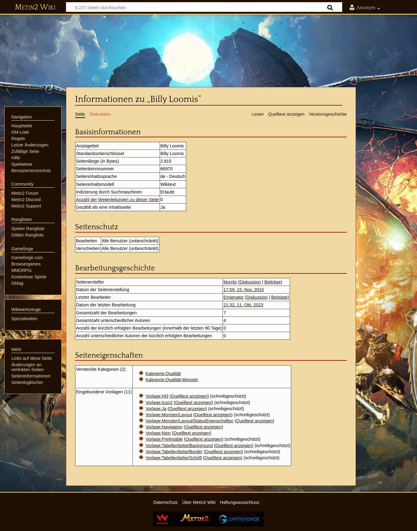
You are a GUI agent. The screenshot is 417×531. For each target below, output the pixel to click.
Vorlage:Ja (156, 408)
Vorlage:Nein (158, 433)
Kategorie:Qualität (163, 373)
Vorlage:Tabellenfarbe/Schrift (174, 457)
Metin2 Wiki (35, 7)
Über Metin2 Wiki (199, 502)
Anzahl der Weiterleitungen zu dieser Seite (117, 199)
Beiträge (272, 282)
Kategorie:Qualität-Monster (172, 379)
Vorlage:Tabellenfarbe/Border (174, 451)
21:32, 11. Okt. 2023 (243, 304)
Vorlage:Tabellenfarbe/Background (179, 445)
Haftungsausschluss (239, 502)
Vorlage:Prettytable (164, 439)
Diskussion (250, 282)
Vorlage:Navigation (164, 426)
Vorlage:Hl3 (157, 396)
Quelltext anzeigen (189, 396)
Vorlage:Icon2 (159, 402)
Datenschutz (165, 502)
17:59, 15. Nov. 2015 (243, 289)
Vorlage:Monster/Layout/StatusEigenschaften (190, 420)
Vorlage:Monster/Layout (169, 414)
